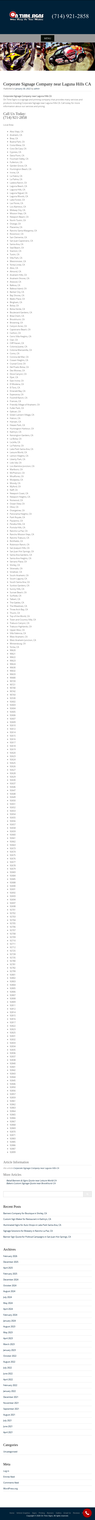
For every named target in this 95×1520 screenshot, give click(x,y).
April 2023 (8, 1338)
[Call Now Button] (87, 1513)
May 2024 (8, 1303)
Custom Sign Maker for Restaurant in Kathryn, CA (27, 1219)
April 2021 (8, 1432)
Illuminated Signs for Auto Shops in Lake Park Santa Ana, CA (32, 1224)
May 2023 (8, 1332)
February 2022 (10, 1385)
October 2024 (9, 1285)
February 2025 (10, 1273)
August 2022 (9, 1361)
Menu (47, 38)
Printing (42, 1513)
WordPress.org (10, 1488)
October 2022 (9, 1355)
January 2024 (9, 1320)
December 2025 (10, 1261)
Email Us (67, 1513)
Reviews (76, 1513)
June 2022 (8, 1373)
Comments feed (11, 1482)
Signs (34, 1513)
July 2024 (7, 1297)
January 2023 (9, 1350)
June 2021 (8, 1426)
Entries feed (9, 1476)
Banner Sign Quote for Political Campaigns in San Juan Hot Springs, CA (37, 1236)
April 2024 (8, 1308)
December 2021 (10, 1397)
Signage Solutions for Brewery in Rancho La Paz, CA (28, 1230)
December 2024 (10, 1279)
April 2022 (8, 1379)
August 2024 (9, 1291)
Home (11, 1513)
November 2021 (11, 1402)
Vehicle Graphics (23, 1513)
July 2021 (7, 1420)
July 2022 (7, 1367)
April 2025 (8, 1267)
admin (36, 88)
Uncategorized (10, 1451)
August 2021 (9, 1414)
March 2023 (9, 1344)
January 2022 (9, 1391)
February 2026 (10, 1256)
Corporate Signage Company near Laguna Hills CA (36, 1168)
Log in (6, 1470)
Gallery (58, 1513)
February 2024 (10, 1314)
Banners (50, 1513)
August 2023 (9, 1326)
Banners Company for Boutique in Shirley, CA (25, 1213)
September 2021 (11, 1408)
